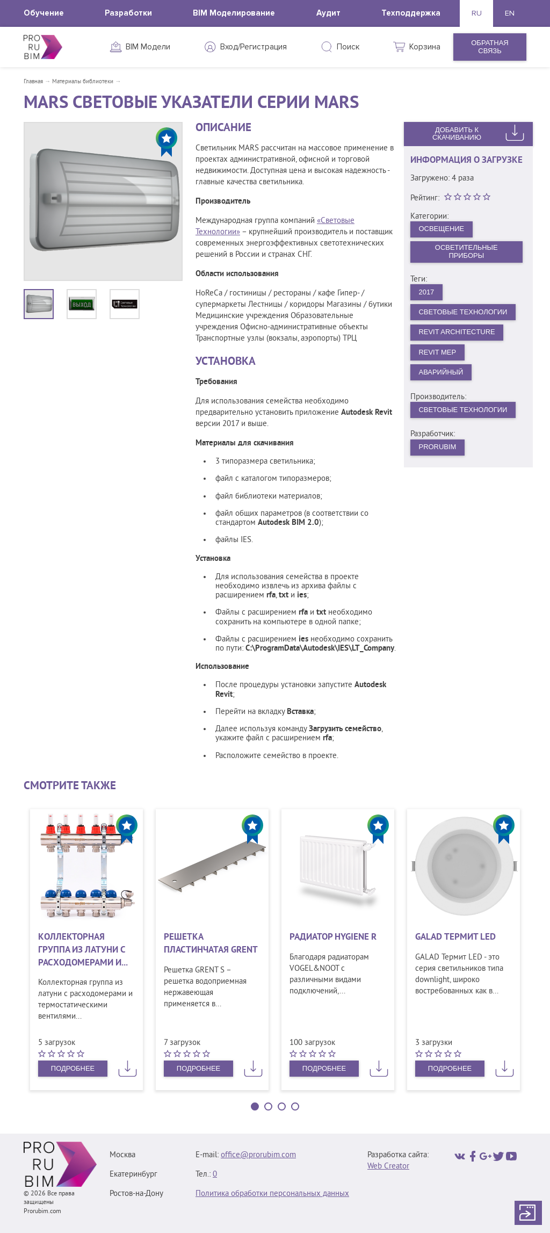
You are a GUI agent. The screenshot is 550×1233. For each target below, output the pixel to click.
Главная (33, 81)
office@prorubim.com (258, 1155)
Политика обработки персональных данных (272, 1194)
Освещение (442, 229)
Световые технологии (463, 410)
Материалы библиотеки (82, 81)
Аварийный (441, 373)
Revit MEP (438, 352)
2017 (427, 292)
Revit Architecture (457, 332)
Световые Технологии (463, 312)
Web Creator (388, 1167)
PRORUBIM (438, 447)
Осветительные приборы (466, 252)
